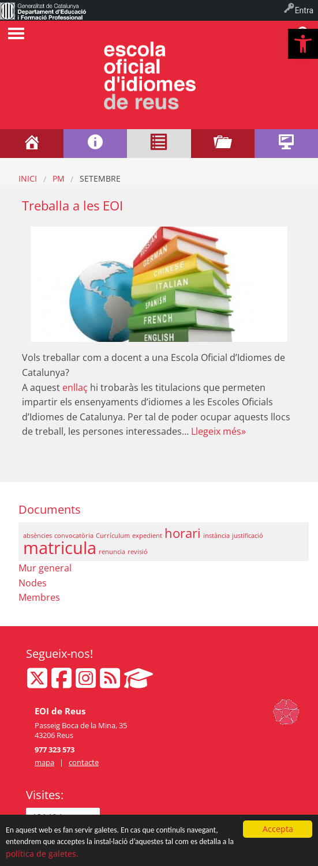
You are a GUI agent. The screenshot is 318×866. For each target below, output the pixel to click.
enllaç (75, 387)
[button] (303, 44)
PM (59, 178)
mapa (44, 762)
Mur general (45, 568)
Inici (27, 178)
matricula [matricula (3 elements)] (59, 547)
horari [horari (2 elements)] (182, 533)
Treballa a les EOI (72, 205)
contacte (84, 762)
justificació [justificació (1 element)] (247, 536)
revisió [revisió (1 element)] (138, 552)
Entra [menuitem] (304, 10)
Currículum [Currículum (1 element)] (113, 536)
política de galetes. (42, 854)
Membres (39, 597)
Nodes (32, 583)
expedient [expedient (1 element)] (147, 536)
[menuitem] (43, 10)
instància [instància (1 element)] (216, 536)
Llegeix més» (218, 431)
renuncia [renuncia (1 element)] (112, 552)
